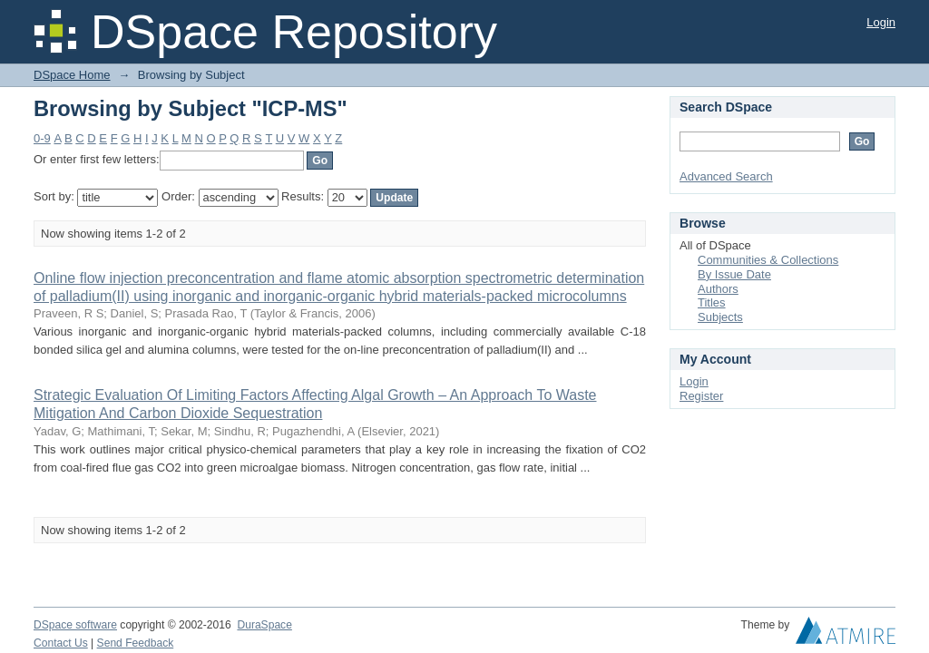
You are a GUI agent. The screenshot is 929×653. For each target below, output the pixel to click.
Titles (712, 302)
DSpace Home (72, 75)
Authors (718, 289)
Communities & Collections (768, 260)
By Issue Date (734, 274)
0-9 (42, 138)
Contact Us (61, 643)
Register (701, 396)
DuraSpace (264, 625)
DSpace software (75, 625)
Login (880, 22)
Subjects (720, 317)
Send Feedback (135, 643)
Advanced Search (726, 176)
